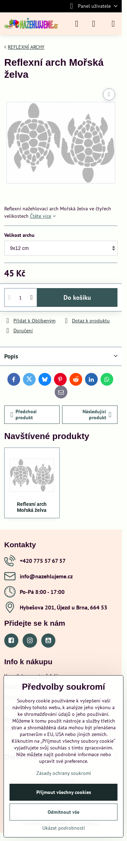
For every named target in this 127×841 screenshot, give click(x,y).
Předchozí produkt (24, 414)
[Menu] (113, 24)
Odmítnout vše (63, 812)
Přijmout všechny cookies (63, 792)
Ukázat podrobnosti (63, 828)
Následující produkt (97, 414)
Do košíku (77, 297)
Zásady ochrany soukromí (63, 773)
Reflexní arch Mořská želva (32, 507)
